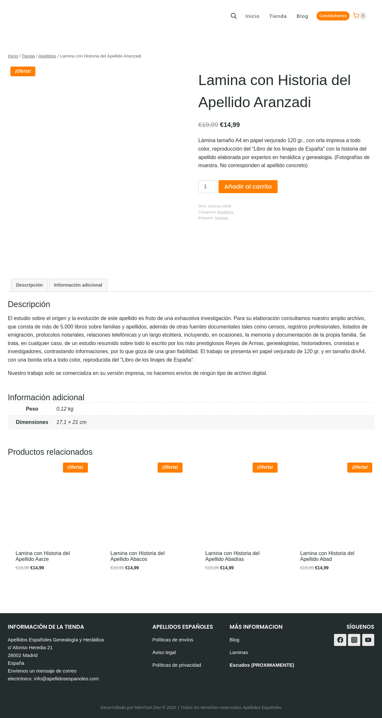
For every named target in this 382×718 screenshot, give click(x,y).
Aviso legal (164, 652)
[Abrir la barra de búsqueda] (234, 16)
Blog (302, 16)
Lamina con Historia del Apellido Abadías (232, 557)
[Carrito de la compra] (359, 15)
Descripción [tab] (29, 286)
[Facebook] (340, 640)
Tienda (278, 16)
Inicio (252, 16)
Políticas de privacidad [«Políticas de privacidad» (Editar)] (176, 665)
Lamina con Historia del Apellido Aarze (43, 557)
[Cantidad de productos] (207, 186)
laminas (222, 218)
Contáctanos (333, 16)
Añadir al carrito (248, 186)
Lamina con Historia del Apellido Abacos (138, 557)
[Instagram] (354, 640)
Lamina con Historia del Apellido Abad (327, 557)
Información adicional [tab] (78, 286)
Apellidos (225, 212)
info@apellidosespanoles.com (66, 679)
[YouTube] (368, 640)
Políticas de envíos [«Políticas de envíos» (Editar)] (172, 640)
